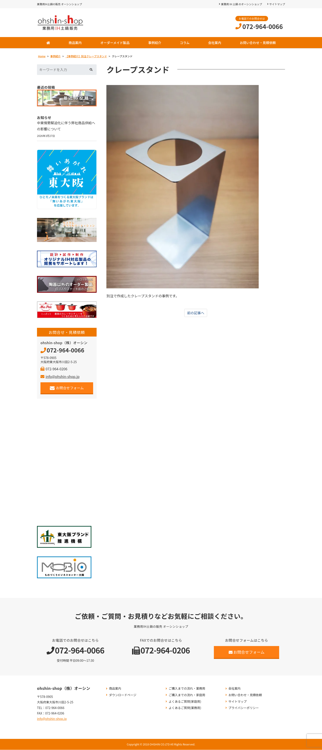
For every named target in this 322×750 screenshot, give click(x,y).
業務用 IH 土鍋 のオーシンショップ (241, 4)
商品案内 (75, 42)
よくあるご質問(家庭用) (185, 702)
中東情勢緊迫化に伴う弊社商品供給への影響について (66, 126)
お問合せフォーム (67, 388)
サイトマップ (277, 4)
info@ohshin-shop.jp (59, 376)
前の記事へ (196, 313)
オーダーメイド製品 (114, 42)
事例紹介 (154, 42)
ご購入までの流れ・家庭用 (187, 695)
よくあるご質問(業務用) (185, 708)
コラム (185, 42)
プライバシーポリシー (243, 708)
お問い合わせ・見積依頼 (258, 42)
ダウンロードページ (122, 695)
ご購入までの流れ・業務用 (187, 689)
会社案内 (214, 42)
